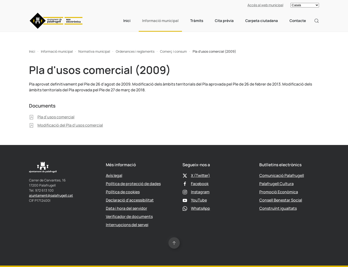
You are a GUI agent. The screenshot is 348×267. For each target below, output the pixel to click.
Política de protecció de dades (133, 183)
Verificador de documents (129, 216)
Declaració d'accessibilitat (130, 200)
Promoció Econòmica (278, 192)
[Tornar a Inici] (56, 21)
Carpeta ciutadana (261, 20)
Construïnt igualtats (278, 208)
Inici (126, 20)
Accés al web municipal (265, 5)
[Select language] (304, 5)
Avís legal (114, 175)
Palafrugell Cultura (276, 183)
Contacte (298, 20)
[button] (316, 21)
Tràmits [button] (196, 20)
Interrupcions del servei (127, 224)
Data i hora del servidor (126, 208)
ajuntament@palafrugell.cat (51, 195)
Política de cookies (123, 192)
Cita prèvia (224, 20)
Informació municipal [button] (160, 20)
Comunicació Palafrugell (281, 175)
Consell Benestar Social (280, 200)
